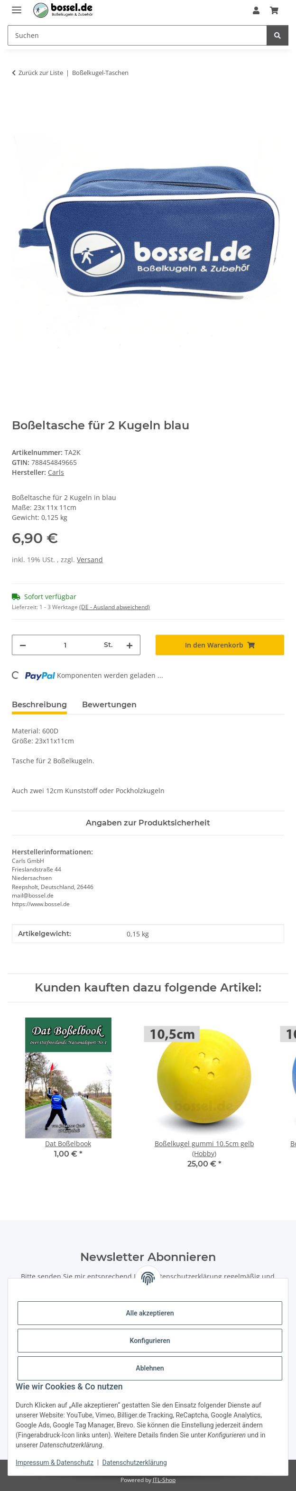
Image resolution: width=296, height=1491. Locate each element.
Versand (90, 559)
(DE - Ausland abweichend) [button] (114, 607)
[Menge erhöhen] (129, 645)
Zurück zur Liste (40, 72)
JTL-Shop (164, 1480)
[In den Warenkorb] (19, 102)
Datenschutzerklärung (134, 1462)
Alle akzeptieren (150, 1313)
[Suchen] (277, 35)
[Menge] (65, 645)
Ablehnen (150, 1368)
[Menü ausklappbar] (16, 6)
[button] (256, 10)
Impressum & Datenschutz (54, 1462)
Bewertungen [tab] (109, 704)
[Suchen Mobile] (137, 35)
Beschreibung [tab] (39, 704)
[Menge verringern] (22, 645)
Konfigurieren (150, 1340)
